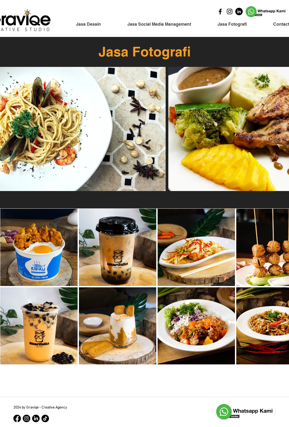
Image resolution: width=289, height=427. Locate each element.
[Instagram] (229, 11)
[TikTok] (45, 418)
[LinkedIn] (239, 11)
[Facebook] (220, 11)
